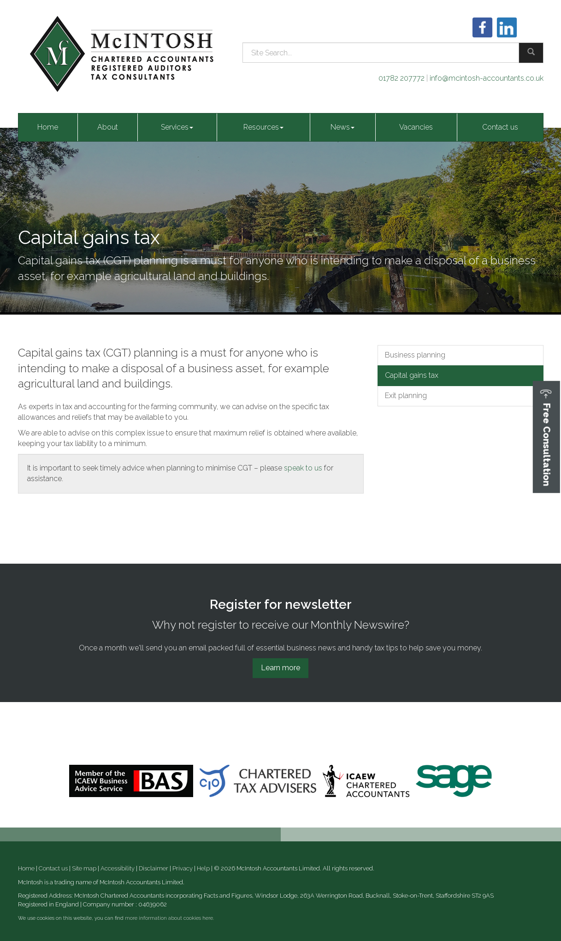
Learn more (280, 667)
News (342, 127)
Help (203, 868)
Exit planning (406, 395)
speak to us (303, 468)
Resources (263, 127)
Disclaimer (153, 868)
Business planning (415, 355)
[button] (546, 437)
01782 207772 (401, 78)
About (107, 127)
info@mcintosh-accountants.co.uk (486, 78)
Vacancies (416, 127)
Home (47, 127)
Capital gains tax (411, 375)
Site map (84, 868)
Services (177, 127)
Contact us (500, 127)
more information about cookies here (169, 918)
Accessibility (117, 868)
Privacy (182, 868)
